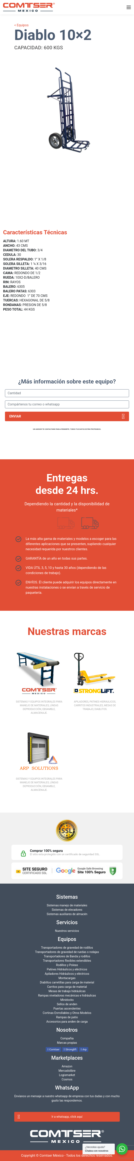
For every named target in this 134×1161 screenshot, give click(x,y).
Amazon (67, 1066)
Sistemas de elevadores (67, 909)
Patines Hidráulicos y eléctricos (67, 969)
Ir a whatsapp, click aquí (50, 1117)
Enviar (67, 416)
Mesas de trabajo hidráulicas (67, 991)
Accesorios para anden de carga (67, 1021)
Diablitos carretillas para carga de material (67, 982)
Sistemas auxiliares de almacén (67, 914)
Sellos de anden (67, 1004)
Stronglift (70, 1049)
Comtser (53, 1049)
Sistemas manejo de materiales (67, 905)
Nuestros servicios (67, 930)
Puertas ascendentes (67, 1008)
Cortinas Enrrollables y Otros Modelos (67, 1013)
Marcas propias (67, 1042)
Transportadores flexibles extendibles (67, 960)
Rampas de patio (67, 1017)
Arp (84, 1049)
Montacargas (67, 978)
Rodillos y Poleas (67, 965)
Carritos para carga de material (67, 986)
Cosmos (67, 1079)
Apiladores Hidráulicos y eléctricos (67, 973)
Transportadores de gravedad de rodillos (67, 947)
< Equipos (21, 25)
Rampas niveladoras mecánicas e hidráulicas (67, 995)
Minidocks (67, 999)
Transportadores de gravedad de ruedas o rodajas (67, 952)
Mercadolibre (67, 1070)
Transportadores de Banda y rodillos (67, 956)
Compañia (67, 1038)
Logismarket (67, 1075)
